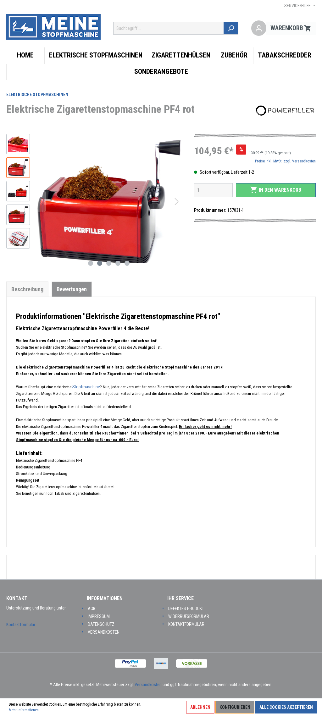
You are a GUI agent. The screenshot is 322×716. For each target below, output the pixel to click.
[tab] (27, 289)
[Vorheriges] (41, 201)
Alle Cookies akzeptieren (286, 707)
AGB (91, 608)
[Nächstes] (176, 201)
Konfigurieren (234, 707)
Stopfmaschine (86, 386)
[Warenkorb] (291, 28)
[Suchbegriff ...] (168, 28)
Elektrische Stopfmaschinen (37, 94)
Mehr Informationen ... (25, 710)
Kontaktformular (20, 624)
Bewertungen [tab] (72, 289)
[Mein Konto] (258, 28)
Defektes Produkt (186, 608)
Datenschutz (101, 624)
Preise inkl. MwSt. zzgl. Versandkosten (285, 161)
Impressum (99, 616)
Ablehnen (200, 707)
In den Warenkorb (275, 190)
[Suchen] (231, 28)
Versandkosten (103, 632)
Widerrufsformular (188, 616)
